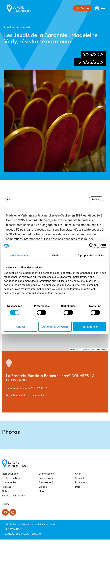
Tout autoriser (89, 326)
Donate (82, 8)
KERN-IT (18, 564)
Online (5, 526)
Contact (79, 513)
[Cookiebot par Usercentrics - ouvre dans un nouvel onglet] (91, 245)
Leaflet (74, 350)
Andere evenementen (14, 531)
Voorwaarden (12, 569)
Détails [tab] (55, 255)
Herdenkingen (10, 509)
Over (78, 509)
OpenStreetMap (89, 350)
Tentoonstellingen (12, 513)
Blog (41, 526)
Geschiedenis (46, 517)
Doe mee (80, 517)
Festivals (6, 522)
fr (8, 199)
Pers (77, 522)
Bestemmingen (47, 513)
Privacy (25, 569)
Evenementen (46, 509)
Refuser (20, 326)
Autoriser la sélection (55, 326)
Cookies (36, 569)
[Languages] (97, 8)
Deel (96, 199)
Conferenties (9, 517)
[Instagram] (12, 547)
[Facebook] (5, 547)
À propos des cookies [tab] (90, 255)
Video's (43, 522)
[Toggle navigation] (103, 8)
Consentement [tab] (19, 255)
